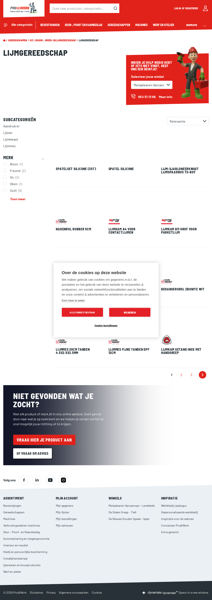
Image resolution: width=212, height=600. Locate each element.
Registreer (191, 8)
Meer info (165, 97)
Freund (18, 170)
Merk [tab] (8, 157)
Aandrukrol (11, 126)
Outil (16, 190)
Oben (16, 184)
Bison (17, 164)
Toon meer (18, 199)
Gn (15, 177)
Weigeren (130, 312)
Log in (177, 8)
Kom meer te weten (73, 300)
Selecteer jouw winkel (147, 76)
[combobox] (84, 8)
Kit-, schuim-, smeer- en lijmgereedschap (53, 40)
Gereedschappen (17, 40)
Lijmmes (9, 146)
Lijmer (8, 133)
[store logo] (24, 8)
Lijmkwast (10, 139)
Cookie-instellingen (106, 325)
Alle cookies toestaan (82, 312)
